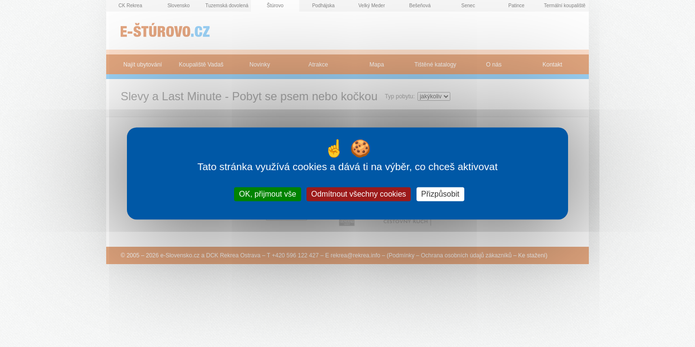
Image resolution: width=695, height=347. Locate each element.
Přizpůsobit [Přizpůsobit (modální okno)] (440, 194)
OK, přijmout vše (267, 194)
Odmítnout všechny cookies (358, 194)
